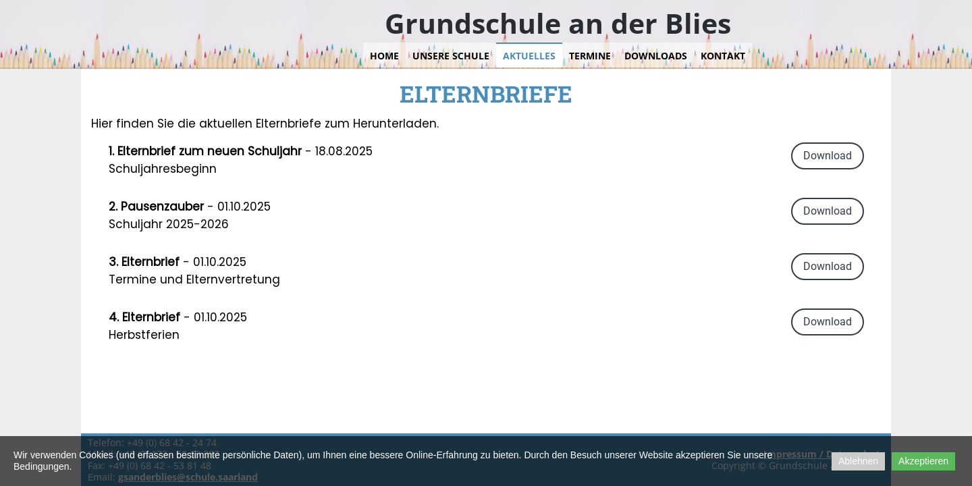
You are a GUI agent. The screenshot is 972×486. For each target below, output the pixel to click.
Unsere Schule (450, 55)
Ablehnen (858, 461)
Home (384, 55)
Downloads (655, 55)
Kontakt (723, 55)
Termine (590, 55)
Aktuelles (529, 55)
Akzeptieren (923, 461)
